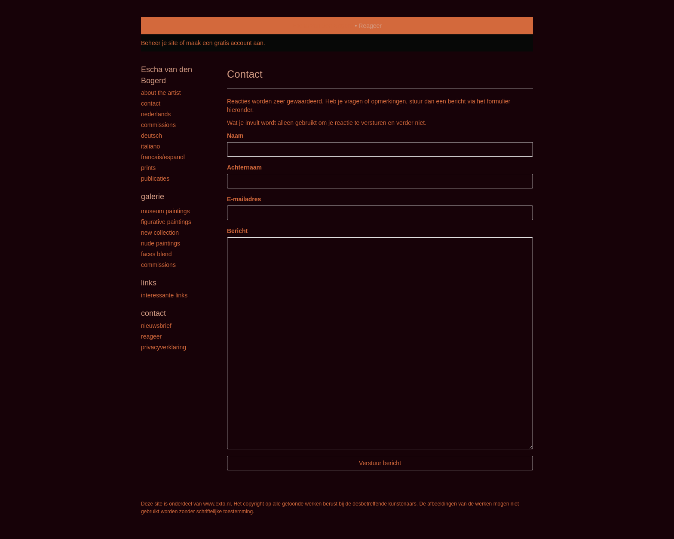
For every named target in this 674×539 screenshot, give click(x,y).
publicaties (155, 178)
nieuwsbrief (156, 325)
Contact (150, 103)
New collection (160, 232)
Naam (235, 135)
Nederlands (156, 114)
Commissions (158, 124)
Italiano (150, 146)
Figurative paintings (166, 221)
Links (148, 283)
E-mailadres (244, 199)
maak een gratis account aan (224, 42)
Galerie (152, 196)
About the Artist (161, 92)
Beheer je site (159, 42)
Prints (148, 167)
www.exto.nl (217, 504)
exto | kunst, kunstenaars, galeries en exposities (165, 25)
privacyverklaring (163, 347)
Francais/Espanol (163, 157)
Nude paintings (160, 243)
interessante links (164, 295)
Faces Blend (156, 254)
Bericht (237, 230)
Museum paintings (165, 211)
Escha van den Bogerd (322, 25)
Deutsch (151, 135)
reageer (151, 336)
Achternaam (244, 167)
